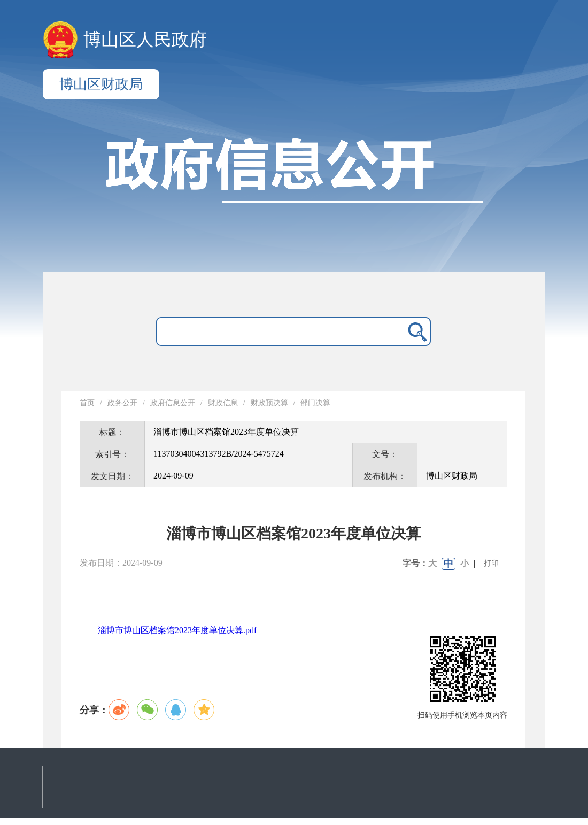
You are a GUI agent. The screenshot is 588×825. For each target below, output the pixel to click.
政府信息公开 (172, 403)
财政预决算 (269, 403)
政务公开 (122, 403)
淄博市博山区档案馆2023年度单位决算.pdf (177, 630)
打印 (491, 563)
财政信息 (223, 403)
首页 (87, 403)
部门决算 (315, 403)
